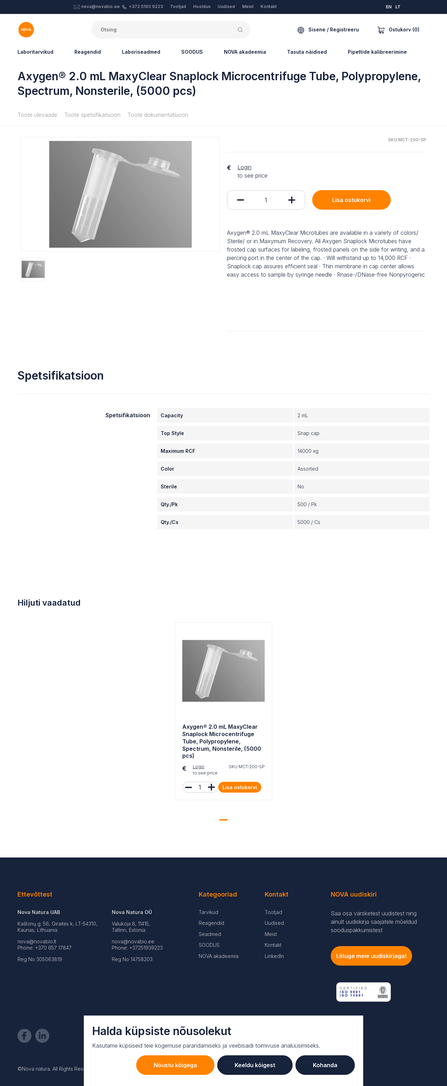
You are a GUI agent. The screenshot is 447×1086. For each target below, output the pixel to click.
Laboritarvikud (35, 52)
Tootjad (178, 6)
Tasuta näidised (307, 52)
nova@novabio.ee (100, 6)
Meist (248, 6)
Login (244, 167)
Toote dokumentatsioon (157, 114)
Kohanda (325, 1065)
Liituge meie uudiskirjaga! (371, 955)
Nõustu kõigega (175, 1065)
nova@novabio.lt (36, 941)
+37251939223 (146, 948)
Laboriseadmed (141, 52)
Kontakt (269, 6)
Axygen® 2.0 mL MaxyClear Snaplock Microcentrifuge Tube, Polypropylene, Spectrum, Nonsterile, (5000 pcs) (221, 741)
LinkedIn (274, 956)
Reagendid (87, 52)
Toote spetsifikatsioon (92, 114)
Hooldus (202, 6)
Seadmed (210, 934)
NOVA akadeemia (245, 52)
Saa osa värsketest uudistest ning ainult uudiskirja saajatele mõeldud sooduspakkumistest (374, 922)
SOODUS (192, 52)
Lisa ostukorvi (351, 199)
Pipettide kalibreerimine (377, 52)
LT (398, 6)
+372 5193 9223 (146, 6)
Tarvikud (208, 912)
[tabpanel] (223, 713)
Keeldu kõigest (255, 1065)
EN (388, 6)
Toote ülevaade (37, 114)
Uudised (226, 6)
